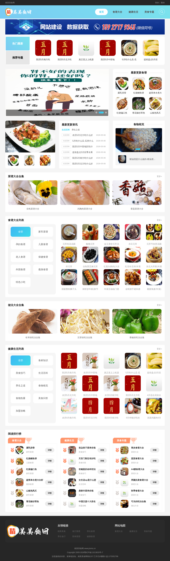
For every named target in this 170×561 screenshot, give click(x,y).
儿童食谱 (43, 244)
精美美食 (62, 531)
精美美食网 (10, 3)
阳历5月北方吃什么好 (82, 164)
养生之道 (20, 385)
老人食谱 (20, 257)
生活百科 (43, 373)
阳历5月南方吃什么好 (82, 158)
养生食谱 (91, 531)
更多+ (159, 176)
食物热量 (20, 398)
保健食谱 (43, 257)
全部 (20, 231)
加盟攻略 (20, 410)
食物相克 (43, 385)
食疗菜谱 (76, 531)
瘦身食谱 (43, 269)
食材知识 (43, 360)
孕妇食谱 (20, 244)
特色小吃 (20, 282)
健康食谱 (91, 536)
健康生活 (133, 531)
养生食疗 (62, 536)
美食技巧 (20, 373)
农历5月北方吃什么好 (82, 135)
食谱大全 (119, 531)
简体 (157, 3)
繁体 (163, 3)
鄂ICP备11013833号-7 (93, 552)
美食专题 (148, 531)
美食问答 (43, 398)
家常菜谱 (43, 231)
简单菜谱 (76, 536)
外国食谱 (20, 269)
